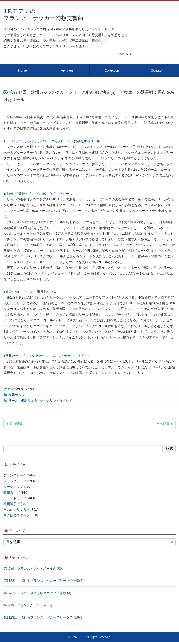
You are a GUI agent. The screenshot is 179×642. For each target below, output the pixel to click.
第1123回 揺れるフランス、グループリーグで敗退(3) (43, 617)
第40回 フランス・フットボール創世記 (33, 568)
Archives (67, 70)
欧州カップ (16, 395)
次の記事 (164, 424)
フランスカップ (14, 481)
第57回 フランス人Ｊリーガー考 (28, 605)
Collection (112, 70)
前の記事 (14, 424)
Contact (156, 70)
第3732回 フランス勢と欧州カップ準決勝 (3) (37, 593)
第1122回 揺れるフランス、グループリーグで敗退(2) (43, 580)
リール (13, 400)
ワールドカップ (14, 498)
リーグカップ (13, 487)
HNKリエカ (29, 400)
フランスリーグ (14, 475)
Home (22, 70)
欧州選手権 (11, 504)
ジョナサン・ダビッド (56, 400)
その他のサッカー (16, 509)
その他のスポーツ (16, 515)
